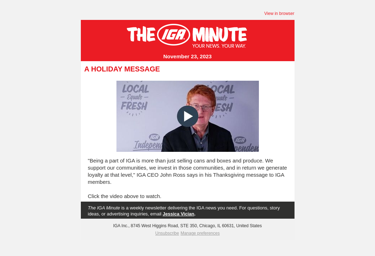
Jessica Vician (178, 214)
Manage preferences (200, 233)
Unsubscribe (167, 233)
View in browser (279, 13)
